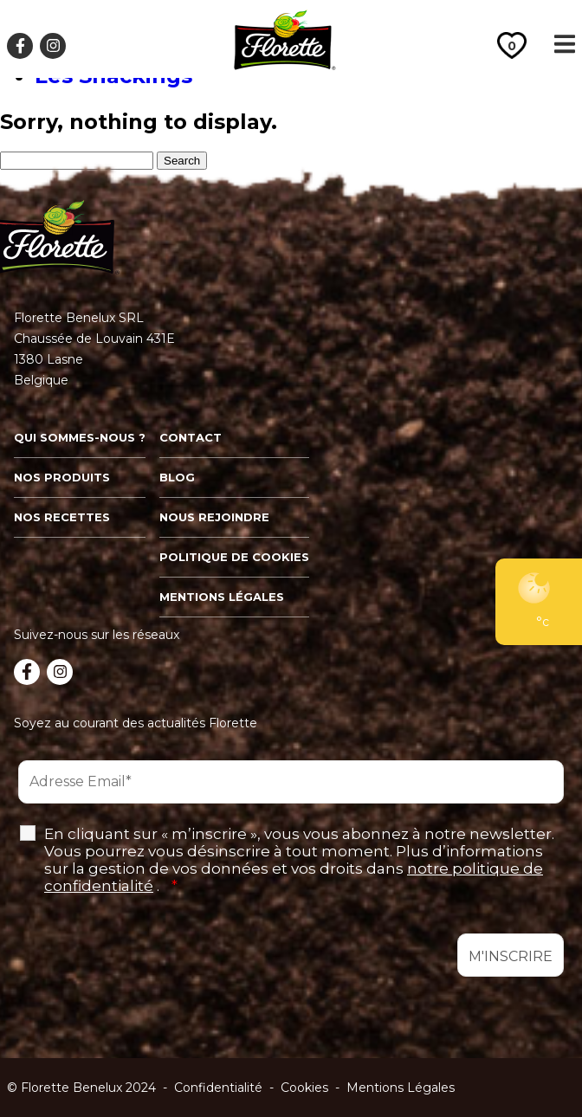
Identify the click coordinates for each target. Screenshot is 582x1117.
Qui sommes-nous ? (80, 437)
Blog (177, 477)
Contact (190, 437)
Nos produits (62, 477)
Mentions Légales (400, 1087)
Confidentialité (218, 1087)
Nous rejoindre (214, 517)
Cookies (304, 1087)
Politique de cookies (234, 557)
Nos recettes (62, 517)
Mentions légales (221, 597)
